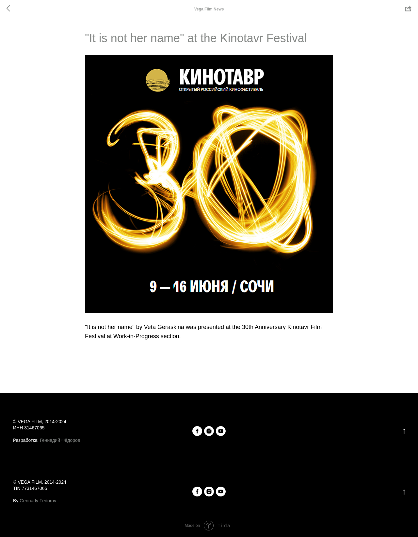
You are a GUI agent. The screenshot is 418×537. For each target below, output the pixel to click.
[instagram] (209, 431)
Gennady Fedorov (38, 500)
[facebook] (197, 431)
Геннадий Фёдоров (60, 440)
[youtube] (221, 431)
